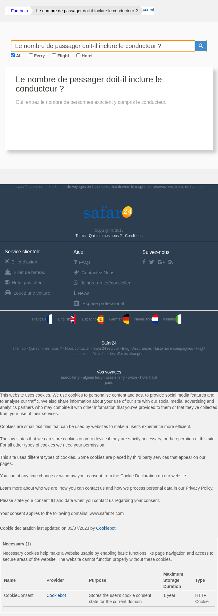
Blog (126, 348)
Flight (63, 55)
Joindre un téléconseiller (102, 282)
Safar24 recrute (106, 348)
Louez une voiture (27, 293)
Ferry (39, 55)
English (67, 319)
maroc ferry (70, 377)
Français (42, 319)
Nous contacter (78, 348)
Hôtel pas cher (23, 282)
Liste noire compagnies (174, 348)
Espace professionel (99, 303)
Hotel (87, 55)
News (82, 293)
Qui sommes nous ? (106, 236)
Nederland (145, 319)
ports (109, 383)
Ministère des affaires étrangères (120, 354)
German (119, 319)
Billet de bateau (25, 272)
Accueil (147, 9)
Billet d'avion (21, 261)
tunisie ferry (115, 377)
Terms (81, 236)
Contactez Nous (94, 272)
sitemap (19, 348)
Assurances (142, 348)
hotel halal (148, 377)
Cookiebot (105, 528)
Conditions (134, 236)
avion (132, 377)
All (19, 55)
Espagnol (92, 319)
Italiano (172, 319)
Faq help (19, 10)
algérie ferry (92, 377)
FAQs (82, 262)
